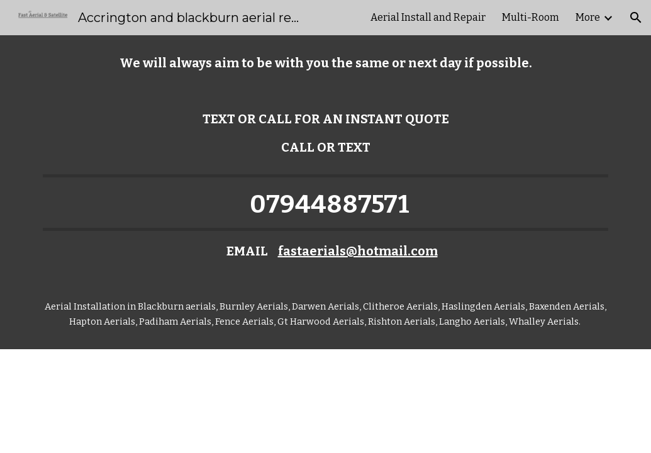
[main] (326, 63)
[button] (636, 18)
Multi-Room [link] (530, 17)
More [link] (588, 17)
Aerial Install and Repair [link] (428, 17)
